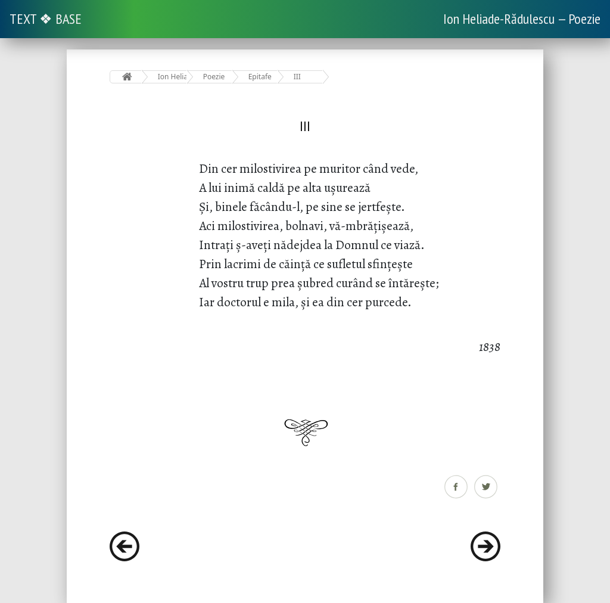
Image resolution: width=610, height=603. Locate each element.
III (297, 77)
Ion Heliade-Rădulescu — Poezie (521, 19)
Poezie (214, 77)
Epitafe (260, 77)
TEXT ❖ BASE (46, 19)
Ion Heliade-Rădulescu (172, 77)
